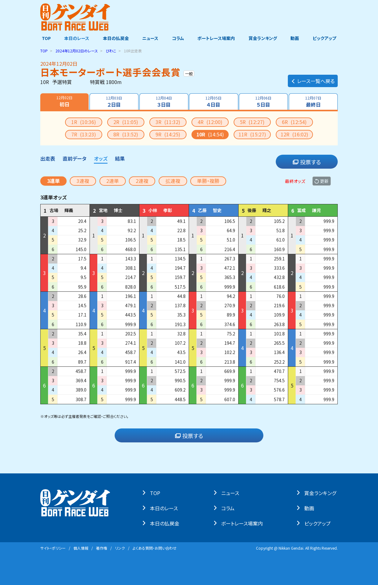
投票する (307, 162)
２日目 (113, 101)
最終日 (313, 101)
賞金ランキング (263, 38)
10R (210, 134)
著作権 (101, 548)
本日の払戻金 (115, 38)
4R (210, 122)
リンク (120, 548)
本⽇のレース (165, 508)
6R (294, 122)
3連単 (53, 180)
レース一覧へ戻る (313, 79)
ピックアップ (326, 38)
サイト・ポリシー (53, 548)
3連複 (83, 180)
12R (294, 134)
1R (83, 122)
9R (168, 134)
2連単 (112, 180)
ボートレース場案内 (216, 38)
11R (252, 134)
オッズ (101, 158)
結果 (120, 158)
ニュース (150, 38)
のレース (76, 50)
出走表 (47, 158)
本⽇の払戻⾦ (166, 523)
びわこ (111, 50)
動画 (296, 38)
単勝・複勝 (208, 180)
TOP (44, 38)
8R (125, 134)
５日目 (263, 101)
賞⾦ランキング (322, 492)
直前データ (74, 158)
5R (252, 122)
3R (168, 122)
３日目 (163, 101)
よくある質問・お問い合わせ (155, 548)
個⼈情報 (80, 548)
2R (125, 122)
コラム (178, 38)
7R (83, 134)
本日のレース (75, 38)
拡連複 (172, 180)
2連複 (142, 180)
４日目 (213, 101)
